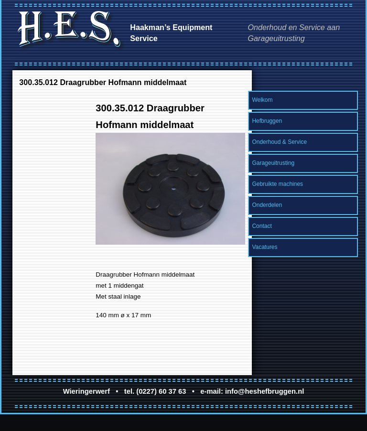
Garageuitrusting (273, 163)
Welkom (262, 100)
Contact (261, 226)
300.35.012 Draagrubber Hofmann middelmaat (102, 82)
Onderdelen (267, 205)
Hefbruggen (267, 121)
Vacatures (264, 247)
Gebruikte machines (277, 184)
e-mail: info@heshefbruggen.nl (252, 391)
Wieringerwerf (86, 391)
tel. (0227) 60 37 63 (155, 391)
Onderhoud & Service (279, 142)
